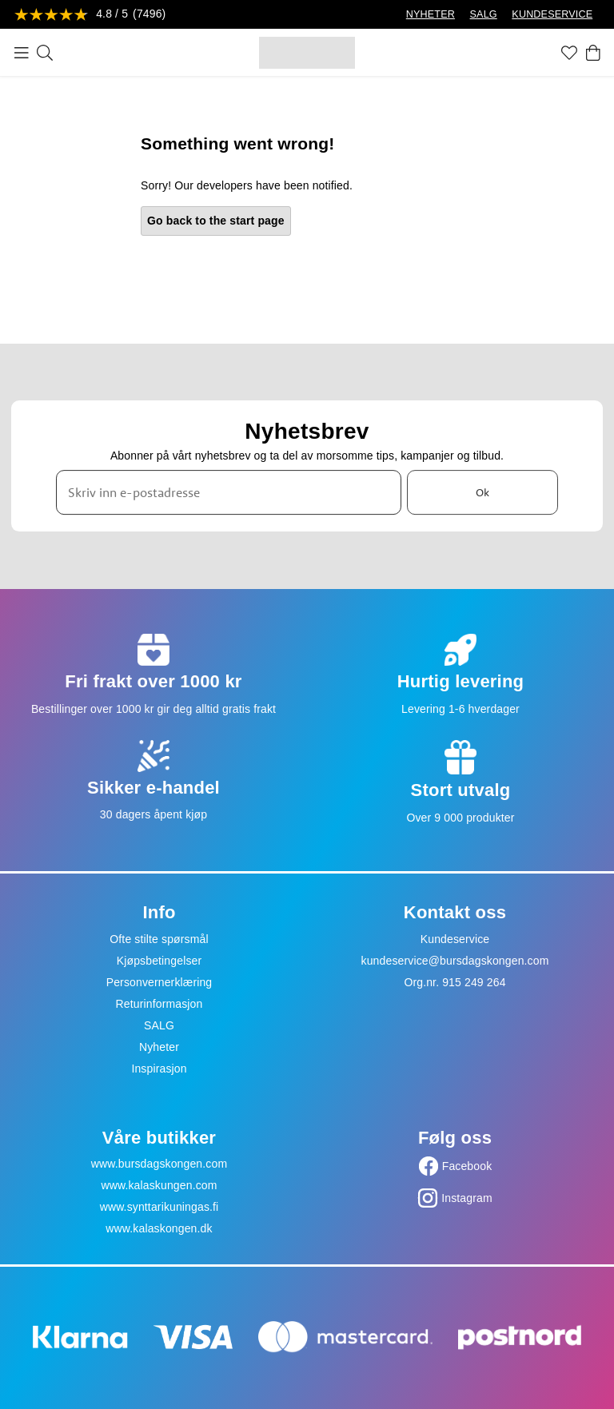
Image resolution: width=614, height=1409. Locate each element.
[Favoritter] (569, 53)
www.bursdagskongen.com (159, 1163)
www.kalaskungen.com (159, 1185)
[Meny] (21, 53)
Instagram (466, 1198)
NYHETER (430, 14)
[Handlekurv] (593, 53)
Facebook (467, 1166)
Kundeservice (455, 939)
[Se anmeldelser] (90, 15)
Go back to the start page (216, 220)
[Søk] (45, 53)
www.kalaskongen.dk (159, 1228)
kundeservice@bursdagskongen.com (455, 960)
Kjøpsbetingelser (159, 960)
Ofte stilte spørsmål (159, 939)
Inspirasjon (158, 1068)
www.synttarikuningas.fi (159, 1206)
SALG (483, 14)
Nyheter (159, 1047)
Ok (482, 492)
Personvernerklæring (159, 982)
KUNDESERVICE (552, 14)
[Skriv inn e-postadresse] (228, 492)
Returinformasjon (159, 1003)
